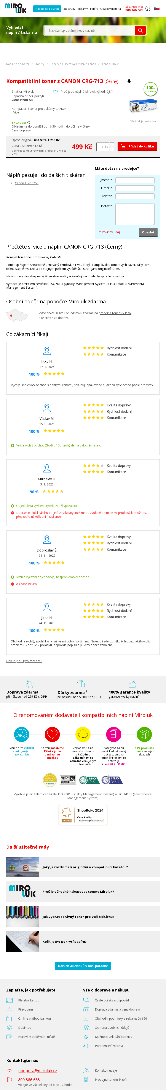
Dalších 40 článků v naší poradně (83, 966)
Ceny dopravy (21, 130)
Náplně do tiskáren (47, 9)
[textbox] (90, 30)
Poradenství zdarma (109, 1046)
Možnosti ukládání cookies (113, 1037)
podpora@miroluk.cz (37, 1070)
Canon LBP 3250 (26, 183)
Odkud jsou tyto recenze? (24, 661)
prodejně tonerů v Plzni (115, 313)
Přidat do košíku (137, 146)
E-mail (105, 188)
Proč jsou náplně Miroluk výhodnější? (87, 91)
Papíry (94, 9)
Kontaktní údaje (106, 1070)
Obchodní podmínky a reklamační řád (121, 1018)
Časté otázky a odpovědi (112, 1000)
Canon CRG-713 (111, 64)
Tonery (40, 64)
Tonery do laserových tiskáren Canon (73, 64)
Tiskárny (83, 9)
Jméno (105, 180)
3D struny (69, 9)
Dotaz (105, 206)
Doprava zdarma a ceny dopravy (117, 1009)
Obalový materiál (110, 9)
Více (16, 112)
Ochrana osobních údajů (112, 1027)
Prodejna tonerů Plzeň (111, 1079)
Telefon (106, 196)
